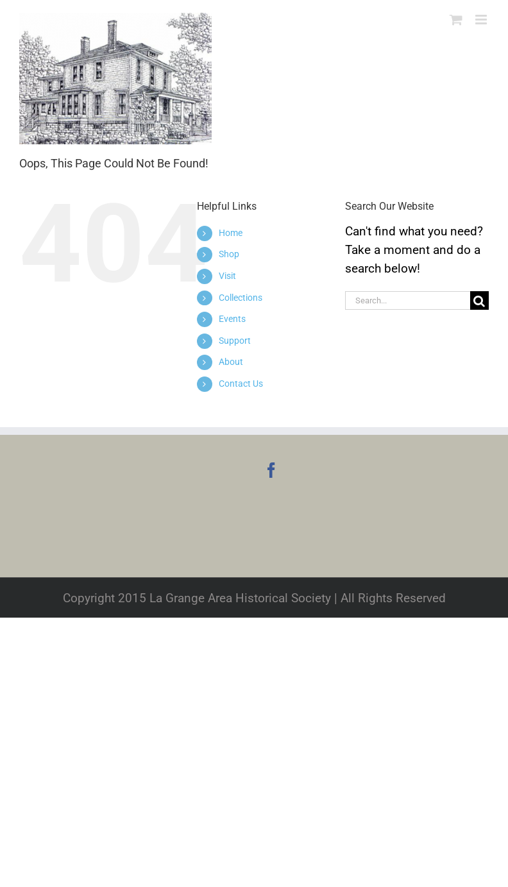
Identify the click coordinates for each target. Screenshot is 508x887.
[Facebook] (271, 470)
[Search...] (407, 300)
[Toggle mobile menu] (482, 19)
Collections (240, 297)
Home (230, 233)
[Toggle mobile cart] (456, 19)
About (231, 362)
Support (235, 340)
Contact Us (241, 383)
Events (232, 319)
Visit (227, 276)
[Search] (479, 300)
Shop (229, 254)
